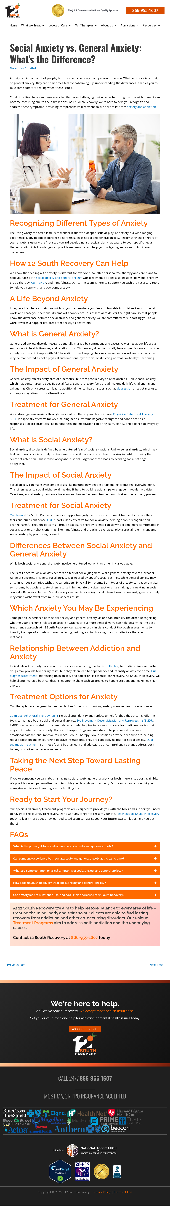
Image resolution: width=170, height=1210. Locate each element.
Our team (16, 515)
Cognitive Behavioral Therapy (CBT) (34, 715)
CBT (34, 282)
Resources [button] (151, 25)
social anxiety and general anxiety (59, 278)
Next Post (158, 965)
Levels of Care (59, 25)
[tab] (85, 846)
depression (125, 388)
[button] (145, 10)
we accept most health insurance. (107, 1011)
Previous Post (14, 965)
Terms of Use (123, 1192)
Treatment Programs (33, 922)
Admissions (129, 25)
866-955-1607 (84, 937)
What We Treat (33, 25)
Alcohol (113, 666)
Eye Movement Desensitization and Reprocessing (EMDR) (115, 720)
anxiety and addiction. (142, 107)
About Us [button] (109, 25)
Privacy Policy (102, 1192)
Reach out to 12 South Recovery (138, 814)
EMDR (42, 282)
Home (13, 25)
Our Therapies (86, 25)
